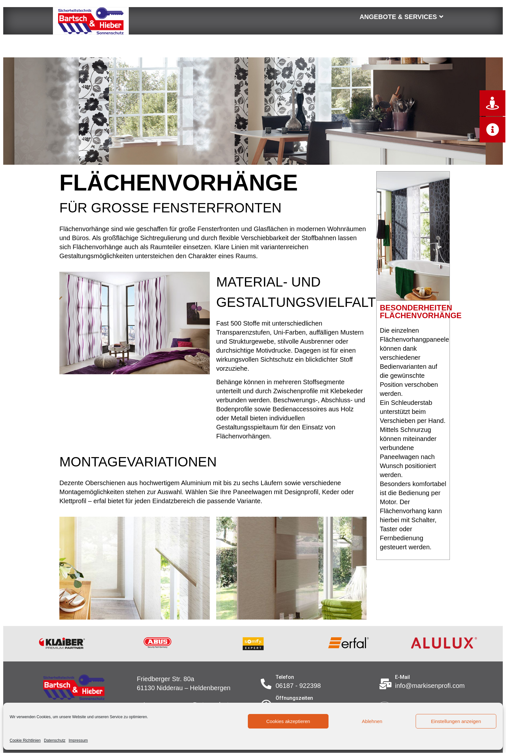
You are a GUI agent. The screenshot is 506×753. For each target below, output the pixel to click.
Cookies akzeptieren (288, 721)
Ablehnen (372, 721)
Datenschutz (55, 740)
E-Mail (402, 677)
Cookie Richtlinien (25, 740)
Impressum (78, 740)
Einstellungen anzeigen (456, 721)
